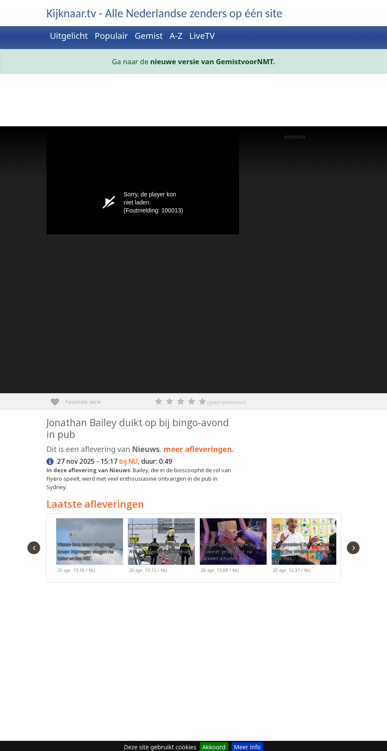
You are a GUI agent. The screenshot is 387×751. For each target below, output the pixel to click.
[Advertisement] (193, 102)
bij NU (128, 461)
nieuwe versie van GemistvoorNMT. (212, 61)
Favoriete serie (58, 399)
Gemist (149, 35)
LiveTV (202, 35)
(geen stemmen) (226, 402)
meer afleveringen (198, 449)
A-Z (176, 35)
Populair (111, 35)
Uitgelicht (69, 35)
